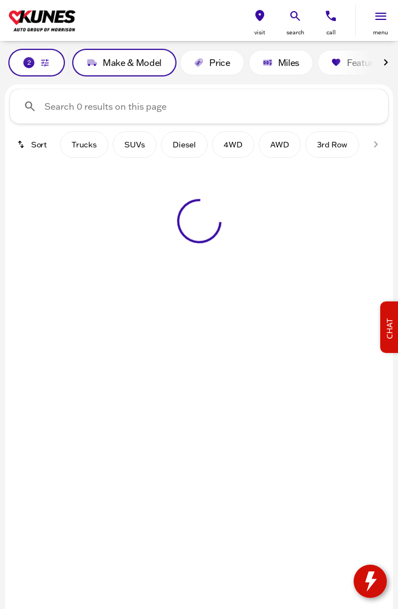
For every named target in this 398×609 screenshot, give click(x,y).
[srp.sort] (33, 144)
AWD (279, 145)
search (295, 32)
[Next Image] (386, 63)
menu (380, 32)
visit (259, 32)
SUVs (134, 145)
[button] (260, 21)
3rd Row (332, 145)
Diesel (184, 145)
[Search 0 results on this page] (199, 106)
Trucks (84, 145)
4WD (233, 145)
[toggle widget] (370, 581)
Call (331, 32)
